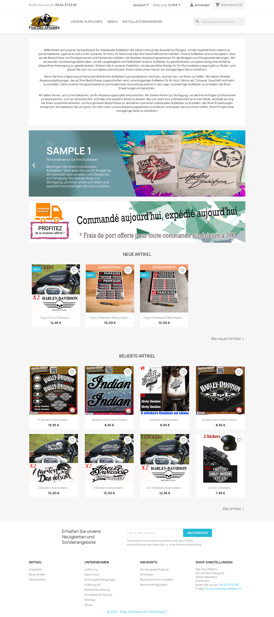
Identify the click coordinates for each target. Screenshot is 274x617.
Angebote (35, 569)
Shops (88, 605)
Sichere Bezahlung (97, 589)
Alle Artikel (234, 509)
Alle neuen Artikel (228, 339)
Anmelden (146, 574)
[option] (137, 163)
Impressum (91, 574)
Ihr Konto (148, 562)
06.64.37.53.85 (66, 5)
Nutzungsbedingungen (100, 579)
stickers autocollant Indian (109, 420)
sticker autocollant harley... (220, 420)
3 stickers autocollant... (165, 420)
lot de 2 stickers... (220, 488)
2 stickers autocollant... (53, 488)
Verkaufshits (37, 579)
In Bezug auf (92, 584)
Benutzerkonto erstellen (156, 579)
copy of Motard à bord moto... (110, 318)
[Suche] (219, 22)
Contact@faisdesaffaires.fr (223, 589)
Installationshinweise (142, 21)
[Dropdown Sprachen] (141, 5)
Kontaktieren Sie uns (98, 595)
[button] (45, 163)
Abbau (112, 21)
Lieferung (90, 569)
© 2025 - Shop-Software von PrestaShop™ (137, 612)
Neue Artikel (37, 574)
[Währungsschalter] (175, 5)
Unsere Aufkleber (87, 21)
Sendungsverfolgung (154, 569)
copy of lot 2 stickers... (56, 318)
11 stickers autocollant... (54, 420)
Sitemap (89, 600)
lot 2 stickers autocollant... (165, 488)
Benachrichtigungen (154, 584)
